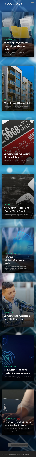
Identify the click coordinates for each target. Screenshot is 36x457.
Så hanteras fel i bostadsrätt (17, 103)
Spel (5, 204)
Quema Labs (26, 454)
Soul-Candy (13, 3)
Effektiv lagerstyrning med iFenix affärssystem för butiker (16, 45)
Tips (14, 39)
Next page (24, 445)
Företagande (8, 39)
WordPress (10, 454)
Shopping (7, 312)
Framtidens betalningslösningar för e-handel (16, 260)
